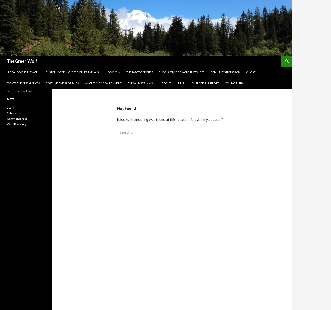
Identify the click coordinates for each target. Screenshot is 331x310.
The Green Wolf (22, 61)
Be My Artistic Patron (225, 72)
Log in (10, 107)
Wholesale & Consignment (103, 83)
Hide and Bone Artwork (23, 72)
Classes (251, 72)
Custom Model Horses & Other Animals (72, 72)
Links (180, 83)
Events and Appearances (23, 83)
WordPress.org (16, 124)
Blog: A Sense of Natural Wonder (181, 72)
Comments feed (17, 118)
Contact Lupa (234, 83)
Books (112, 72)
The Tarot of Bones (139, 72)
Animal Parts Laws (140, 83)
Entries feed (14, 113)
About (166, 83)
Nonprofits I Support (204, 83)
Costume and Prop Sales (62, 83)
